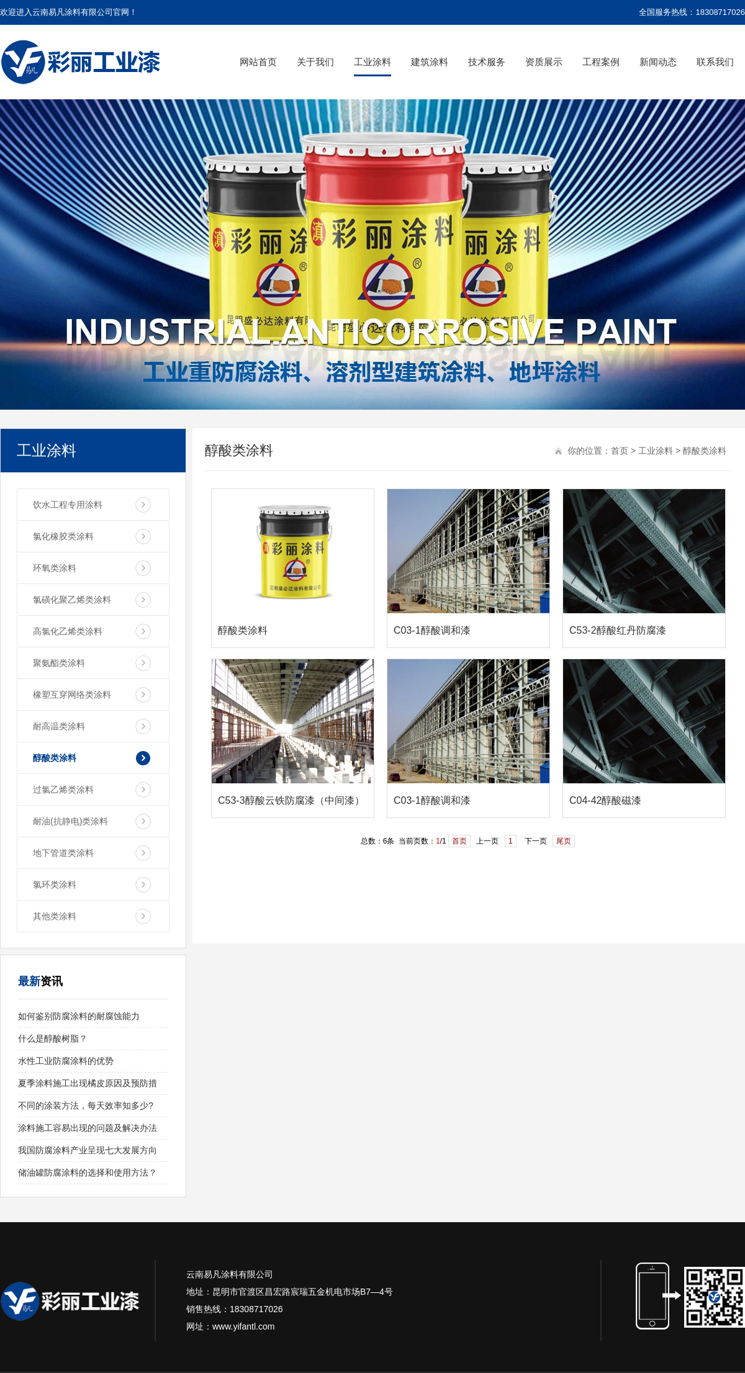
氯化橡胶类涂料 (63, 536)
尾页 (563, 841)
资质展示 (543, 61)
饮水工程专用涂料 (67, 505)
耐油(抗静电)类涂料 (70, 821)
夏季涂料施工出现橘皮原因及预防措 (87, 1083)
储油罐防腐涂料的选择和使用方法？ (87, 1172)
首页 (619, 451)
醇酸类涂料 (54, 758)
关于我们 (315, 61)
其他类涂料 (54, 916)
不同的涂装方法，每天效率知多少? (85, 1105)
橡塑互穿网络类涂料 (72, 695)
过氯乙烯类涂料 (63, 790)
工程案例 (601, 61)
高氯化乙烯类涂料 (67, 631)
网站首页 (258, 61)
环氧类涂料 (54, 568)
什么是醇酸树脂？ (53, 1038)
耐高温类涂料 (59, 726)
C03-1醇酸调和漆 (432, 630)
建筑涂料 (429, 61)
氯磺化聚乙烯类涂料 (72, 600)
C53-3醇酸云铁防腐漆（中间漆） (291, 800)
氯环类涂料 (54, 884)
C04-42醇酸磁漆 (605, 800)
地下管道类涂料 (63, 853)
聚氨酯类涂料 (59, 663)
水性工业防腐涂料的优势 (66, 1061)
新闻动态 (658, 61)
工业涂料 (372, 61)
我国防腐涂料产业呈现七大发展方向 (87, 1150)
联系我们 (715, 61)
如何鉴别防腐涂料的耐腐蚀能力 (79, 1016)
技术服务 (486, 61)
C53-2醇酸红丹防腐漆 (617, 630)
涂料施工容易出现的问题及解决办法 (87, 1128)
